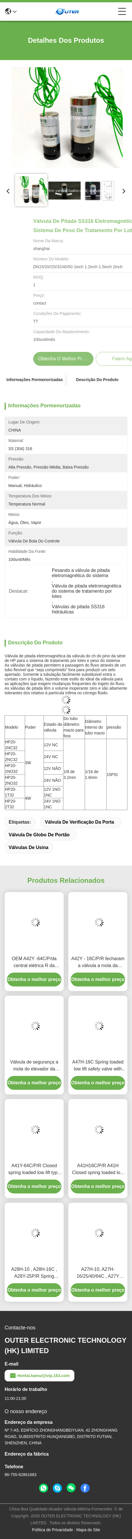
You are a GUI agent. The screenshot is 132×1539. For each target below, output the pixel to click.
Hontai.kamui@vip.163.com (39, 1375)
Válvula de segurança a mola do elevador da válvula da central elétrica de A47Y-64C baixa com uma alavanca (34, 1065)
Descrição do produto (97, 379)
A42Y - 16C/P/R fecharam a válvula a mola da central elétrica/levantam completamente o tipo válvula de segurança (98, 962)
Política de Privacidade (52, 1529)
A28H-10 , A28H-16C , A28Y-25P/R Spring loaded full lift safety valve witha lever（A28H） (34, 1273)
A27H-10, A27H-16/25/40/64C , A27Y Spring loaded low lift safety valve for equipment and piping (98, 1273)
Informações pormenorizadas (34, 379)
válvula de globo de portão (39, 834)
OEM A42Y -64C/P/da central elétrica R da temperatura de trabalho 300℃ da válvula (34, 962)
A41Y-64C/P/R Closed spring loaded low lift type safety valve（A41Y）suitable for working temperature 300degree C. (34, 1169)
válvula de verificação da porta (79, 822)
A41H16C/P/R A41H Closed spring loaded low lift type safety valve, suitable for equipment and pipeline (98, 1169)
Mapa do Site (88, 1529)
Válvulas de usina (28, 847)
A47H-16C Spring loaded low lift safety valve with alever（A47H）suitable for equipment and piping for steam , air (98, 1065)
